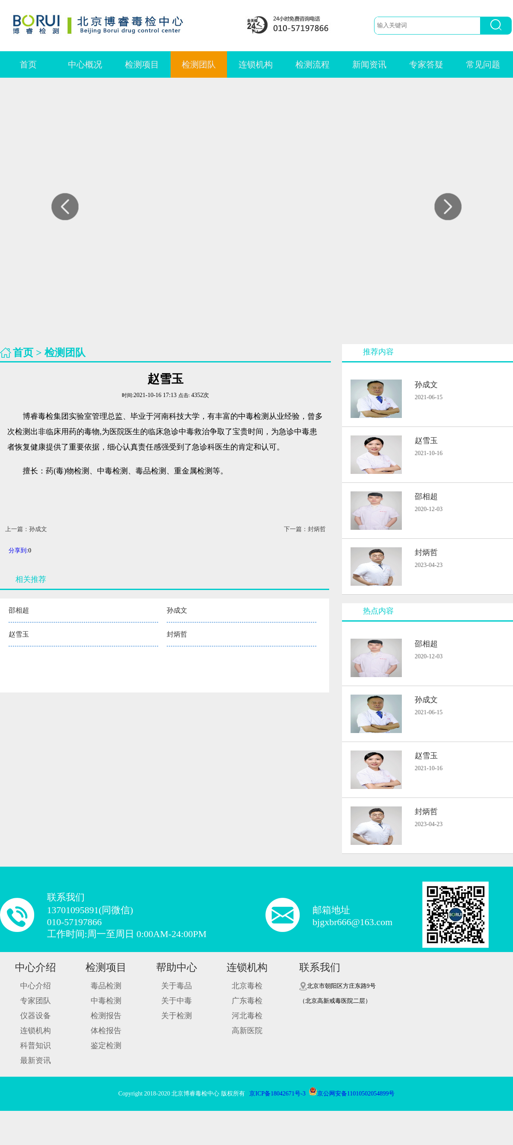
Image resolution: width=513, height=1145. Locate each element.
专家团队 (35, 1000)
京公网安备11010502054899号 (352, 1093)
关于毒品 (176, 985)
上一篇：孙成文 (26, 529)
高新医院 (247, 1030)
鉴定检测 (106, 1045)
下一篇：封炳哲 (305, 529)
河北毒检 (247, 1015)
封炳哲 (177, 634)
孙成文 (177, 610)
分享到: (18, 550)
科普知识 (35, 1045)
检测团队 (199, 64)
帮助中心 (176, 967)
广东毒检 (247, 1000)
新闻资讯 (369, 64)
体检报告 (106, 1030)
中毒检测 (106, 1000)
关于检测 (176, 1015)
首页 (28, 64)
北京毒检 (247, 985)
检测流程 (312, 64)
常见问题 (483, 64)
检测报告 (106, 1015)
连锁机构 (256, 64)
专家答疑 (426, 64)
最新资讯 (35, 1060)
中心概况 (85, 64)
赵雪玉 (19, 634)
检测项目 (142, 64)
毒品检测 (106, 985)
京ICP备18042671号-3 (277, 1093)
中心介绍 (35, 967)
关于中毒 (176, 1000)
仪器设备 (35, 1015)
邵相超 (19, 610)
